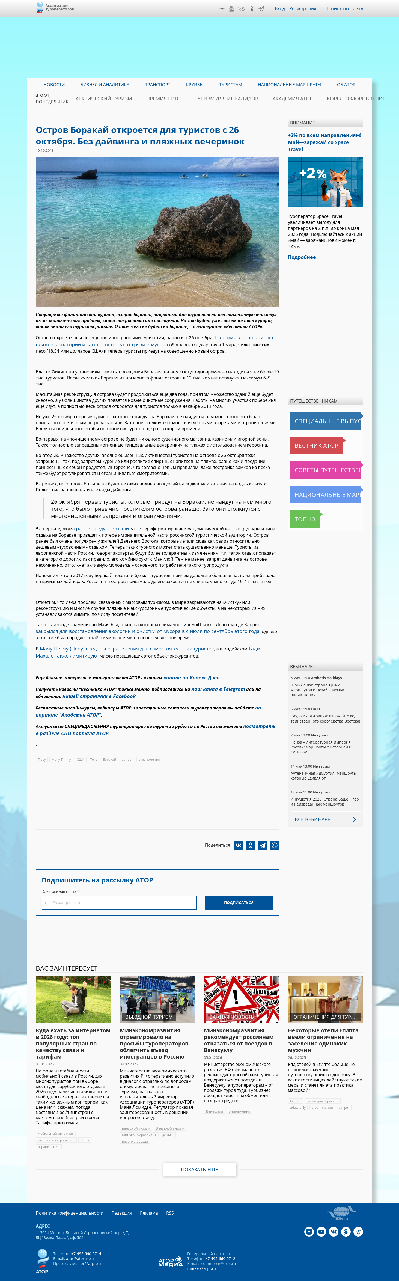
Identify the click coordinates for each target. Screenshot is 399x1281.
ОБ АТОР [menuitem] (346, 85)
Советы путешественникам (320, 459)
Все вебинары (311, 809)
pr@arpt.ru (90, 1252)
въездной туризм (136, 1118)
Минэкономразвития (139, 1124)
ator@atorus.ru (79, 1247)
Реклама (137, 1202)
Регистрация (306, 8)
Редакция (113, 1202)
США (80, 745)
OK (255, 8)
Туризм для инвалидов (230, 99)
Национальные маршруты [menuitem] (289, 85)
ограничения (149, 745)
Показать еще (199, 1159)
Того (93, 745)
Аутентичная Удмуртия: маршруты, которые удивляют (323, 765)
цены (83, 1129)
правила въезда (135, 1131)
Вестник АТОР (306, 435)
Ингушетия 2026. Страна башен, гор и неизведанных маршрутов (324, 791)
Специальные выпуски (316, 410)
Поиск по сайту (347, 8)
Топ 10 (299, 508)
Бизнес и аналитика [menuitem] (105, 85)
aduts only (298, 1097)
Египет (295, 1090)
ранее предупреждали (100, 526)
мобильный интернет (55, 1123)
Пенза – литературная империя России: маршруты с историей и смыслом (320, 736)
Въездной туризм (169, 1118)
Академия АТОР (285, 99)
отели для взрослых (322, 1090)
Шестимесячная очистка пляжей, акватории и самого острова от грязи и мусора (151, 340)
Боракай (109, 745)
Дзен (226, 8)
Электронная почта (59, 877)
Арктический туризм (129, 99)
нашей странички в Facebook (94, 687)
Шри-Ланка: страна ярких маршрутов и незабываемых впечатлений (317, 679)
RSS (157, 1202)
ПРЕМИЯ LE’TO (177, 99)
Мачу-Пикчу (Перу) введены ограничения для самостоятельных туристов (118, 644)
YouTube (235, 9)
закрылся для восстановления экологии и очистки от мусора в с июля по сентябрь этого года (135, 627)
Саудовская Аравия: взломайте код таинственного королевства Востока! (325, 708)
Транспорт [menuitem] (157, 85)
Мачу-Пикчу (61, 745)
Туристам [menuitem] (230, 85)
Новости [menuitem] (54, 85)
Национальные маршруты (319, 484)
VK (245, 8)
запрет (127, 745)
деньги (166, 1124)
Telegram (265, 8)
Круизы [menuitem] (195, 85)
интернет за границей (55, 1129)
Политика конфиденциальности (66, 1202)
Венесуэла (214, 1101)
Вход (284, 8)
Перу (42, 745)
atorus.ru (312, 1276)
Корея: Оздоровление (337, 99)
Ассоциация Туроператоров (60, 7)
